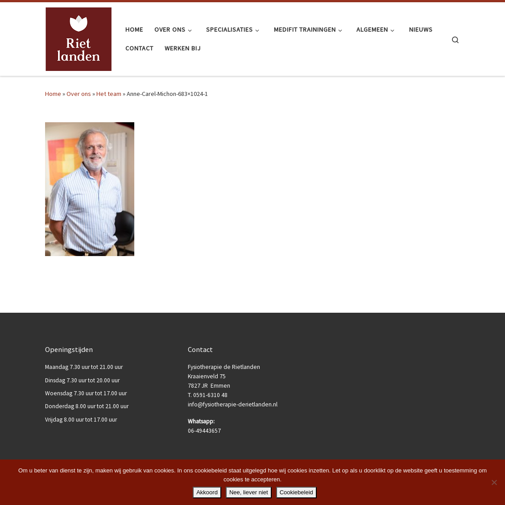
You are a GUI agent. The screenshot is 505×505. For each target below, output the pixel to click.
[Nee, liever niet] (493, 482)
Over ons (78, 94)
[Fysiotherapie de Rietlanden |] (78, 38)
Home (53, 94)
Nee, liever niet (248, 492)
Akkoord (207, 492)
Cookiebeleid (296, 492)
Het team (108, 94)
